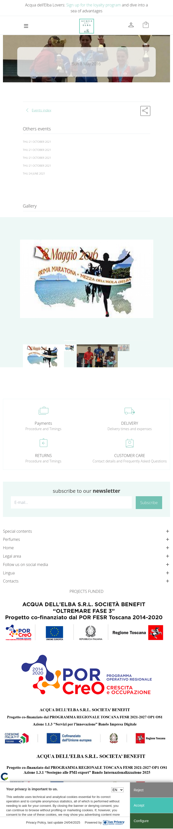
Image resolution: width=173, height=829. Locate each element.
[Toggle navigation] (26, 26)
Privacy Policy (36, 822)
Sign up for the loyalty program (93, 5)
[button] (145, 111)
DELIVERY (129, 423)
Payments (43, 423)
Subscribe (149, 502)
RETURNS (43, 455)
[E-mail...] (71, 502)
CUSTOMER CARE (129, 455)
